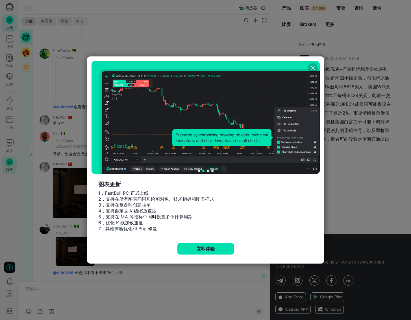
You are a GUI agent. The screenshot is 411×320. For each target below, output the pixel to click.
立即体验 (206, 248)
